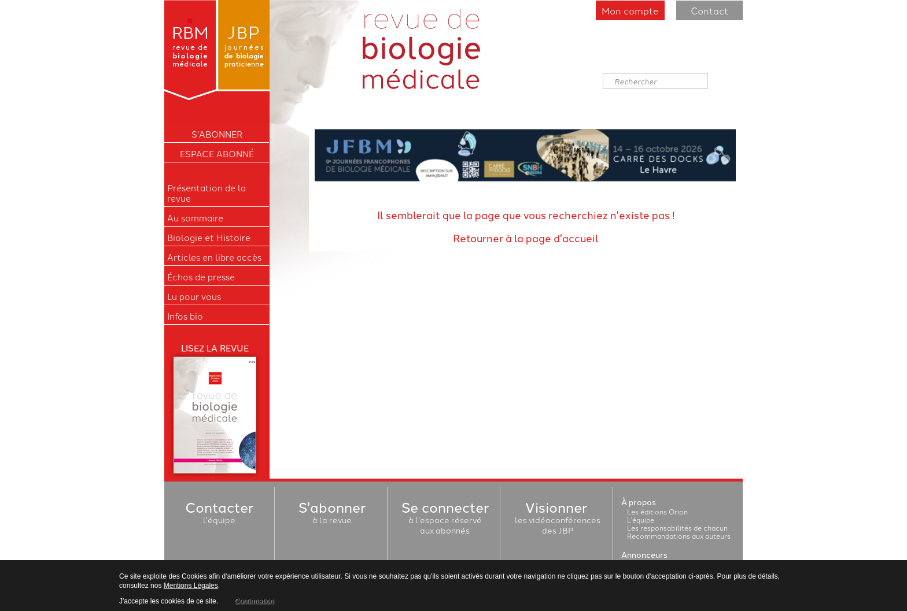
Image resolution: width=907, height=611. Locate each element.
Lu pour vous (194, 296)
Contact (709, 10)
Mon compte (630, 10)
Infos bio (185, 316)
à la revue (332, 514)
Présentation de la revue (206, 193)
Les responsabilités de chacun (677, 527)
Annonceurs (644, 554)
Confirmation (254, 601)
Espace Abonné (217, 154)
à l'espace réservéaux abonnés (445, 519)
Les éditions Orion (657, 511)
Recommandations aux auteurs (679, 535)
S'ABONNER (216, 134)
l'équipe (219, 514)
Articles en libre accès (214, 257)
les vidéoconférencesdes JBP (557, 519)
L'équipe (640, 519)
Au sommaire (195, 218)
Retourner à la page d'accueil (526, 237)
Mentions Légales (191, 586)
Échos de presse (201, 277)
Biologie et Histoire (208, 237)
